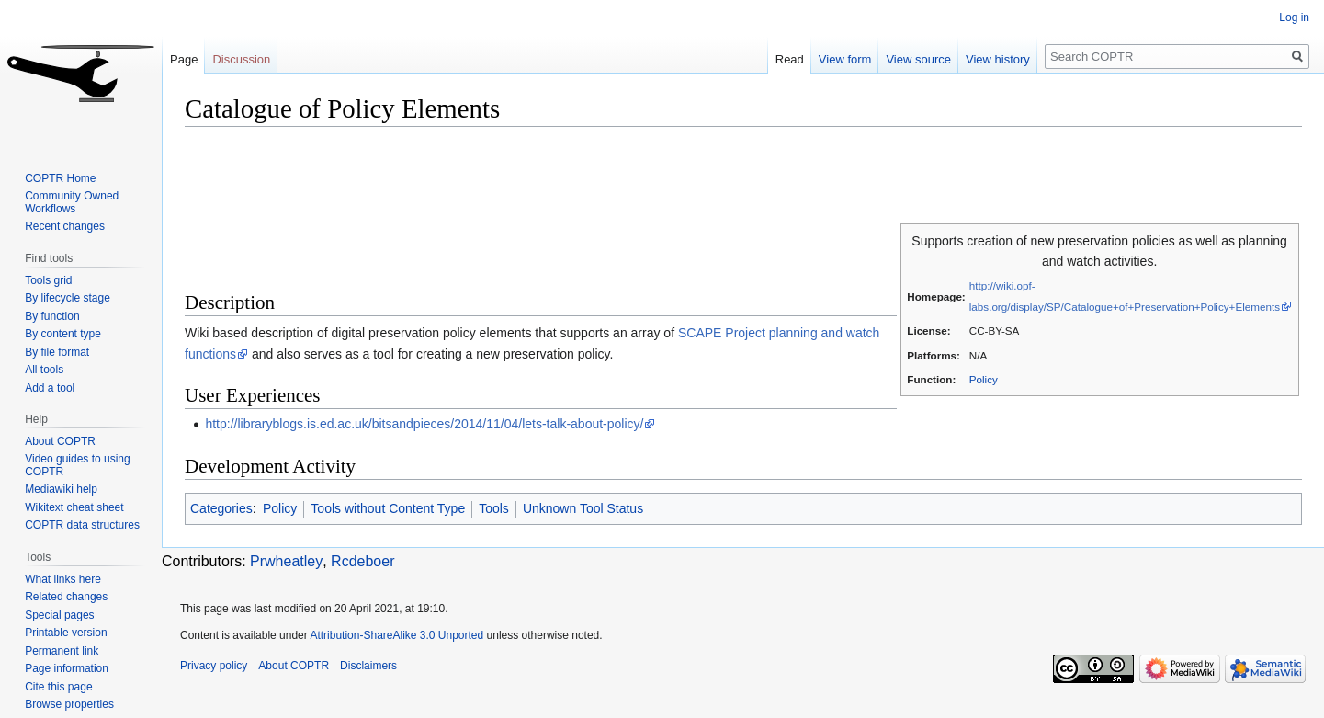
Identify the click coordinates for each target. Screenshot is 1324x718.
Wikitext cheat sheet (74, 507)
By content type (63, 333)
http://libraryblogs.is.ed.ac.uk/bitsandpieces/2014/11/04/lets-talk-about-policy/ (424, 423)
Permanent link (61, 650)
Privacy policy (213, 665)
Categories (221, 508)
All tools (44, 369)
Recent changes (65, 226)
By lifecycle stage (67, 297)
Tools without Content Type (388, 508)
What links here (63, 579)
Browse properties (69, 704)
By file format (57, 352)
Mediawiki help (61, 489)
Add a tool (49, 388)
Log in (1294, 17)
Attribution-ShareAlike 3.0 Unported (396, 635)
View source (918, 59)
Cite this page (58, 686)
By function (52, 316)
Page (184, 59)
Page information (66, 668)
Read (789, 59)
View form (845, 59)
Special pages (59, 615)
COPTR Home (60, 178)
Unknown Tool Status (583, 508)
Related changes (66, 596)
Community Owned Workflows (72, 202)
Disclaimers (368, 665)
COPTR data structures (82, 525)
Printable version (66, 632)
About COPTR (60, 441)
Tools (494, 508)
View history (998, 59)
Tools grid (48, 280)
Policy (983, 379)
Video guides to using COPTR (77, 465)
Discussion (241, 59)
